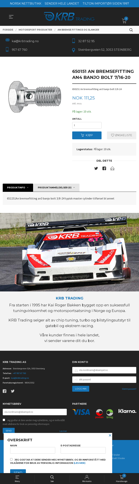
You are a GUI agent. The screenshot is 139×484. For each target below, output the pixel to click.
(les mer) (79, 463)
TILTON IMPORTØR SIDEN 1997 (106, 3)
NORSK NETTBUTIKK (25, 3)
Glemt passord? (129, 388)
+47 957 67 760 (19, 373)
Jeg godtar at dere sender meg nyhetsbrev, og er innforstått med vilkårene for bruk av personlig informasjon (34, 422)
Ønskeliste (121, 135)
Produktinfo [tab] (16, 187)
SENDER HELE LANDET (62, 3)
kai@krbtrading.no (20, 378)
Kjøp (87, 135)
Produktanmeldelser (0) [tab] (54, 187)
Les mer (63, 431)
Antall (77, 118)
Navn (32, 449)
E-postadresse (83, 449)
